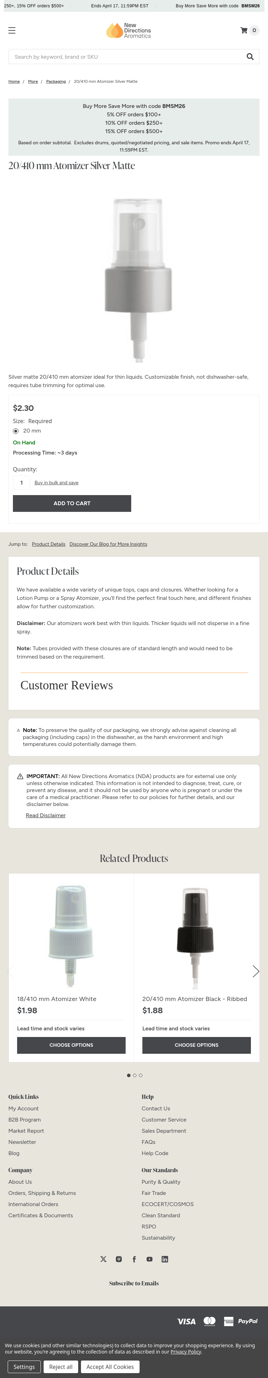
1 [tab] (129, 1072)
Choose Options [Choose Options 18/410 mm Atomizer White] (71, 1042)
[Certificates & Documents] (40, 1212)
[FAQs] (148, 1138)
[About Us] (20, 1178)
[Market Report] (26, 1127)
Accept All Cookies (110, 1367)
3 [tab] (140, 1072)
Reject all (61, 1367)
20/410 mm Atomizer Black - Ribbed (194, 995)
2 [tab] (134, 1072)
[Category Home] (14, 81)
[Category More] (33, 81)
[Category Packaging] (56, 81)
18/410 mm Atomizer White (56, 995)
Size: (32, 421)
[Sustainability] (158, 1234)
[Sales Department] (164, 1127)
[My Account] (23, 1105)
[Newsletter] (22, 1138)
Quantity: (25, 469)
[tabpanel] (71, 964)
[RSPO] (149, 1223)
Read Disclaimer (46, 811)
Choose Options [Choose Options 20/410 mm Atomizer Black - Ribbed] (196, 1042)
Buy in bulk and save (57, 483)
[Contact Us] (156, 1105)
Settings (24, 1367)
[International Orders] (33, 1200)
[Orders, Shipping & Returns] (42, 1189)
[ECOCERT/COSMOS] (168, 1200)
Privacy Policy (186, 1351)
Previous (10, 967)
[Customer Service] (164, 1116)
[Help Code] (155, 1149)
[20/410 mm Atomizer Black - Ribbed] (196, 932)
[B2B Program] (24, 1116)
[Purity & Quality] (161, 1178)
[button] (250, 56)
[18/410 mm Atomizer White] (71, 932)
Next (256, 967)
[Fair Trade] (154, 1189)
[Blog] (14, 1149)
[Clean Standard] (161, 1212)
